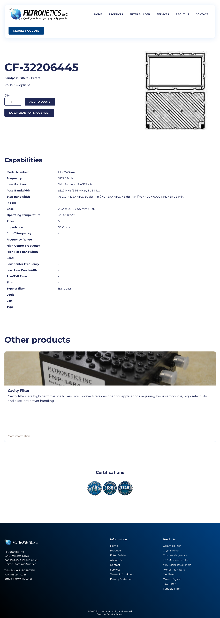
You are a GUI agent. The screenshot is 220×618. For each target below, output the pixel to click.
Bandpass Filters (16, 78)
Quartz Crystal (172, 579)
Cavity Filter (18, 391)
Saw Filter (169, 583)
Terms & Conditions (122, 574)
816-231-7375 (27, 570)
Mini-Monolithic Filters (177, 564)
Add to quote (39, 101)
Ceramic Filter (172, 545)
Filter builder (140, 14)
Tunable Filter (172, 588)
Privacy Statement (122, 579)
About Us (116, 560)
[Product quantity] (12, 102)
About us (182, 14)
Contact (202, 14)
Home (98, 14)
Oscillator (169, 574)
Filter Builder (118, 555)
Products (116, 14)
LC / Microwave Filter (176, 560)
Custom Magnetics (175, 555)
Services (163, 14)
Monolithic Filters (174, 569)
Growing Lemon (115, 614)
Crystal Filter (171, 550)
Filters (35, 78)
